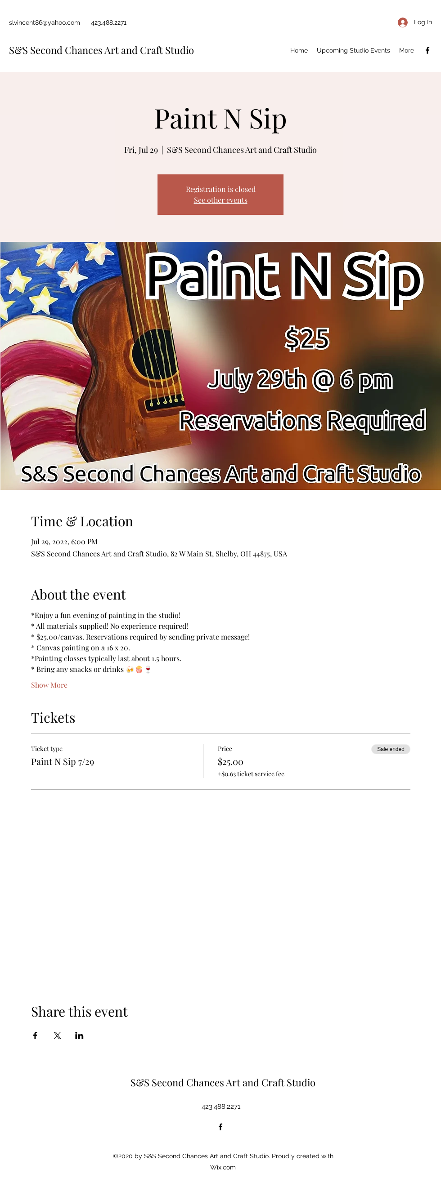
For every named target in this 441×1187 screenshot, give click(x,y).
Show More (49, 684)
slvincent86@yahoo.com (44, 22)
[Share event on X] (57, 1035)
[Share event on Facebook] (35, 1035)
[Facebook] (427, 50)
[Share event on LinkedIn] (79, 1035)
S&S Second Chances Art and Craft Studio (101, 50)
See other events (221, 200)
